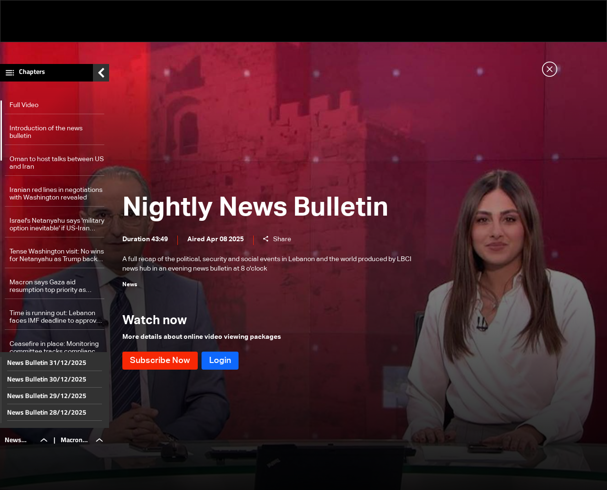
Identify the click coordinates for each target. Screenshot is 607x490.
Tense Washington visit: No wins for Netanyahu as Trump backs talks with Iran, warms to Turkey (56, 255)
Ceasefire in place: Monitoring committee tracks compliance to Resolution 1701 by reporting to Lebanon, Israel (56, 348)
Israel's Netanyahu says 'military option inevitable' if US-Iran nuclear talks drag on (56, 225)
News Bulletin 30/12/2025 (46, 379)
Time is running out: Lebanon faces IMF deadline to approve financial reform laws (54, 317)
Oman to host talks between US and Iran (56, 163)
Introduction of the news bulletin (46, 132)
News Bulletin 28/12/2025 (46, 412)
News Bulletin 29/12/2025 (46, 395)
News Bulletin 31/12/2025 (46, 362)
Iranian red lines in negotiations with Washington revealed (55, 194)
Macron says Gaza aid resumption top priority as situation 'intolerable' (47, 286)
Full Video (23, 105)
